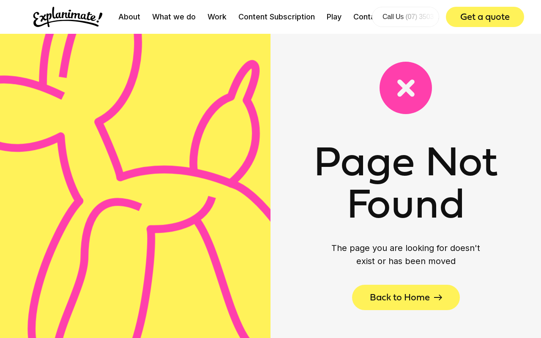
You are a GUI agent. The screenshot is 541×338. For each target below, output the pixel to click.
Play (334, 16)
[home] (68, 17)
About (129, 16)
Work (217, 16)
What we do (174, 16)
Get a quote (485, 16)
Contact (368, 16)
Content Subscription (276, 16)
